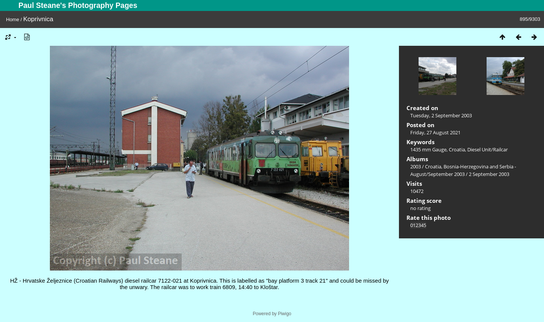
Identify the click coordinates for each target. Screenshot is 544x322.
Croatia (457, 149)
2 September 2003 (489, 174)
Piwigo (284, 313)
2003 (415, 166)
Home (12, 19)
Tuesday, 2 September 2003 (441, 115)
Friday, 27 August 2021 (435, 132)
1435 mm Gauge (428, 149)
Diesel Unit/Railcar (487, 149)
